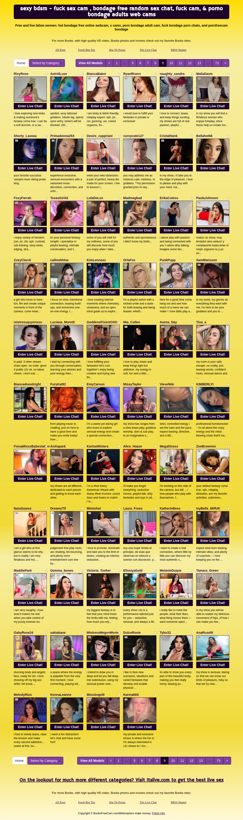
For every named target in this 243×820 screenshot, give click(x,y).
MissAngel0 (96, 695)
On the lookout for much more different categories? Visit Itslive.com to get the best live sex (121, 780)
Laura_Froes (132, 508)
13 (199, 63)
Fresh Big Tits (86, 50)
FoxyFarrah (22, 198)
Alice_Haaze (132, 446)
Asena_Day (168, 322)
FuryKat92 (58, 384)
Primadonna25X (62, 136)
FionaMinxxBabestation (32, 446)
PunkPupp (168, 260)
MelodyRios (23, 695)
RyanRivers (132, 74)
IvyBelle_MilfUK (208, 508)
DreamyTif (58, 508)
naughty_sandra (172, 74)
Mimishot (94, 508)
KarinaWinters (97, 446)
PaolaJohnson (207, 198)
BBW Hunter (179, 50)
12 (190, 63)
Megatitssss (169, 446)
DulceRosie (132, 632)
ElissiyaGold (132, 570)
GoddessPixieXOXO (102, 322)
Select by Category (47, 63)
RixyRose (21, 74)
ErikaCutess (169, 198)
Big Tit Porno (117, 50)
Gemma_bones (61, 570)
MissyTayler (132, 384)
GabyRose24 (23, 632)
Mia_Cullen (131, 322)
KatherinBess (170, 508)
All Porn (60, 50)
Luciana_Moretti (62, 322)
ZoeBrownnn (206, 446)
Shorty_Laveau (25, 136)
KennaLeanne (60, 695)
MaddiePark (23, 570)
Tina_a (201, 322)
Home (21, 63)
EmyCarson (96, 384)
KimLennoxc (96, 260)
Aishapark (58, 446)
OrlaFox (129, 260)
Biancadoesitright (27, 384)
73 (217, 63)
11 (180, 63)
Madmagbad (132, 198)
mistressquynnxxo (28, 322)
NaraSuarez (22, 508)
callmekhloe (59, 260)
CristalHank (169, 136)
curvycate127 (133, 136)
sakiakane (58, 632)
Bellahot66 (204, 136)
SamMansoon (206, 260)
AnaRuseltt (204, 632)
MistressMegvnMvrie (102, 632)
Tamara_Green (207, 570)
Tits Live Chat (148, 50)
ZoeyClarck (22, 260)
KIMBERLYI (205, 384)
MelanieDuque (171, 570)
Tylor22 (165, 632)
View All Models (91, 63)
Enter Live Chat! (30, 106)
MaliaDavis (204, 74)
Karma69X (131, 695)
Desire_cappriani (100, 136)
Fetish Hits (158, 813)
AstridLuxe (58, 74)
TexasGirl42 (59, 198)
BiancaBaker (96, 74)
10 (171, 63)
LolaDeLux (95, 198)
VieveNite (167, 384)
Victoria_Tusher (99, 570)
